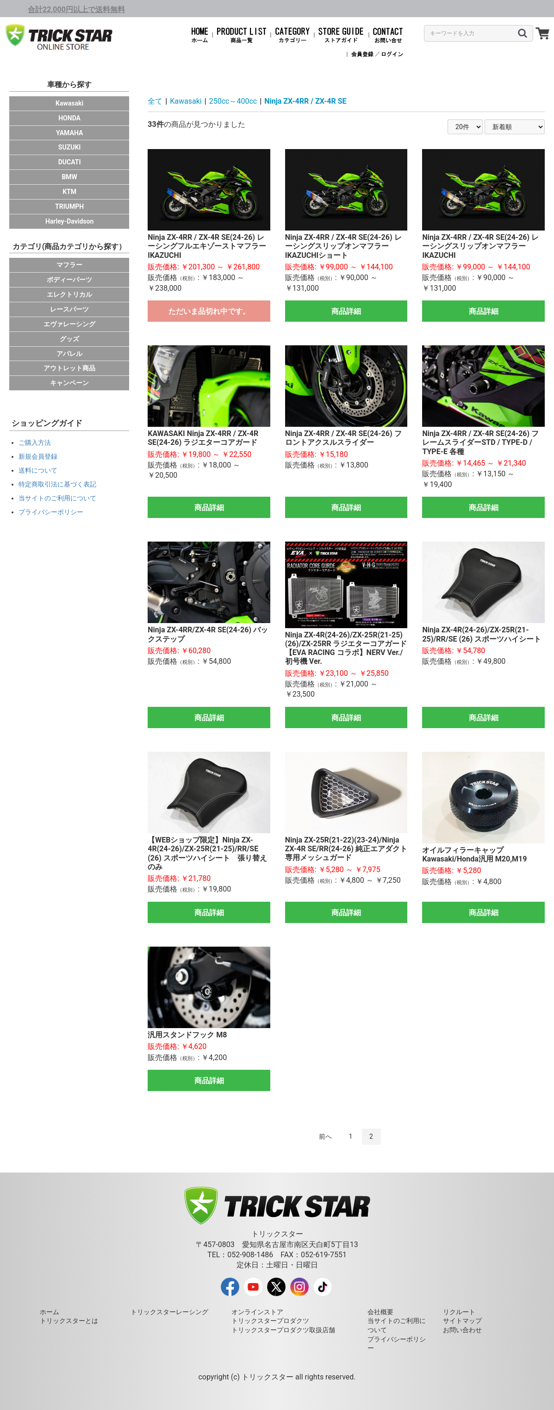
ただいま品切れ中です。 (209, 311)
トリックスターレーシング (169, 1312)
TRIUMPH (69, 206)
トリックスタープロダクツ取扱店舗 (283, 1330)
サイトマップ (462, 1320)
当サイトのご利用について (57, 498)
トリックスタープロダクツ (270, 1320)
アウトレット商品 (69, 368)
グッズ (69, 339)
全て (155, 101)
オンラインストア (257, 1312)
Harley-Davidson (69, 221)
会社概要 (380, 1312)
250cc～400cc (233, 101)
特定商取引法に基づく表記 (57, 484)
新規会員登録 (38, 456)
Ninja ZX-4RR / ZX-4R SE (305, 101)
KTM (69, 191)
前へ (325, 1136)
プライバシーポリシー (51, 512)
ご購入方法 (35, 442)
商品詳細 (346, 311)
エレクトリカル (69, 294)
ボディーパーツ (69, 279)
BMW (69, 177)
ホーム (49, 1312)
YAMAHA (69, 133)
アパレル (69, 353)
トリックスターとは (69, 1320)
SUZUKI (69, 147)
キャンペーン (69, 383)
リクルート (459, 1312)
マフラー (69, 264)
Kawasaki (69, 103)
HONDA (69, 118)
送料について (38, 470)
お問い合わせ (462, 1330)
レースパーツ (69, 309)
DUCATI (69, 162)
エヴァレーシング (69, 324)
